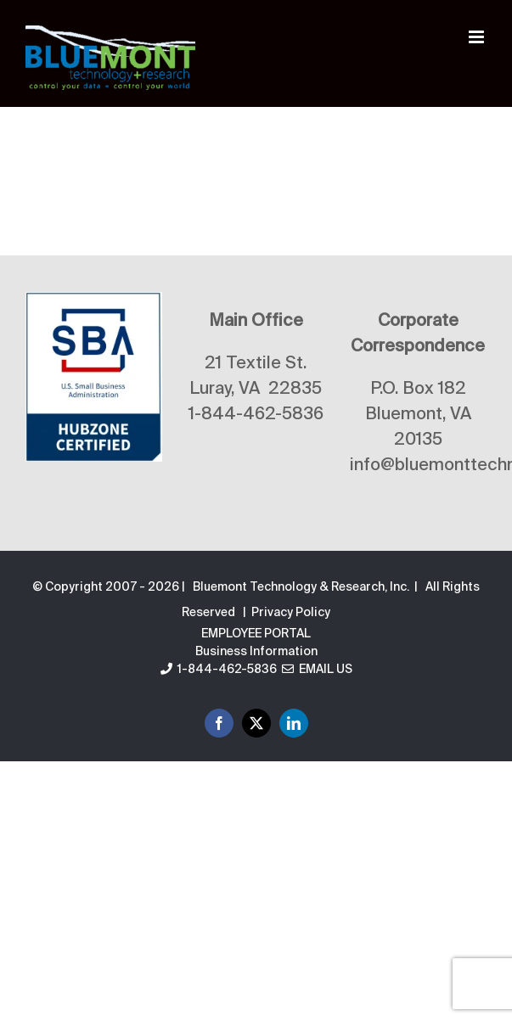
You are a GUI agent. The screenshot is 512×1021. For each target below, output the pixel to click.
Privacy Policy (290, 613)
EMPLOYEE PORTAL (256, 634)
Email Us (317, 670)
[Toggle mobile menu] (478, 37)
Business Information (256, 652)
